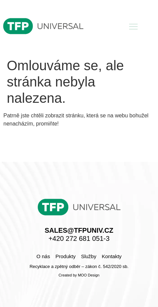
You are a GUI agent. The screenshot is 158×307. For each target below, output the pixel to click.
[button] (133, 27)
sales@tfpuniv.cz (79, 230)
